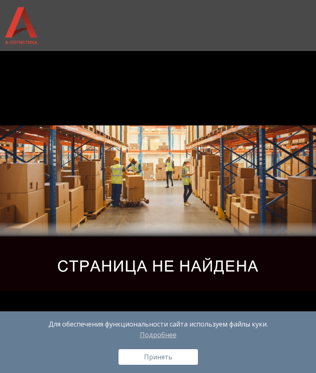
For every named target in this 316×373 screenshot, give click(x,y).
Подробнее (158, 334)
